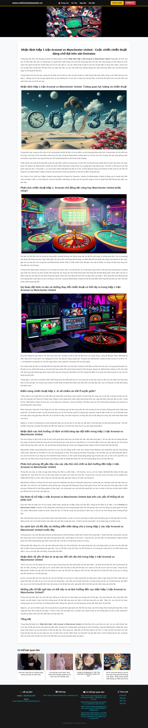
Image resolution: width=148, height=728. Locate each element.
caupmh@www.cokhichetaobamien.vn (26, 701)
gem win (123, 703)
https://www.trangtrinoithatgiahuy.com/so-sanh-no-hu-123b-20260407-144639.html (94, 708)
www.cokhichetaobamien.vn (27, 3)
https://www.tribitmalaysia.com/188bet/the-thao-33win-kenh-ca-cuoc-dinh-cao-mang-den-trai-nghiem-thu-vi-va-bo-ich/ (94, 715)
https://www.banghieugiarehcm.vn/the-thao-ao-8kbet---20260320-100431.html (94, 697)
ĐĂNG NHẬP (117, 3)
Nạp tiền (83, 3)
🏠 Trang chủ (63, 3)
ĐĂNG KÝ (130, 3)
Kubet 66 (122, 695)
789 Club (122, 701)
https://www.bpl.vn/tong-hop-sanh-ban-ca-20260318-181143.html (94, 703)
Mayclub (123, 698)
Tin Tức (74, 3)
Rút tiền (92, 3)
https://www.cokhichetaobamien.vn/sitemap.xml (60, 695)
